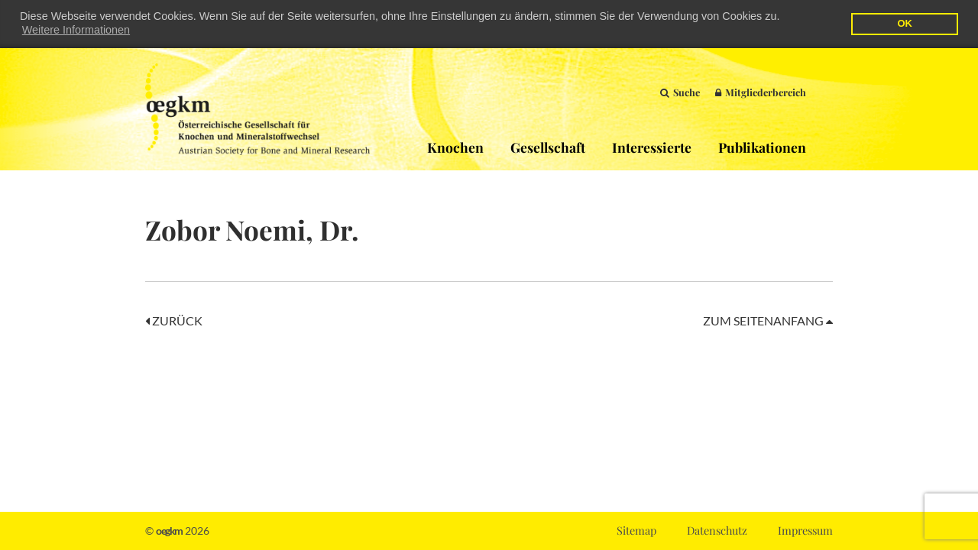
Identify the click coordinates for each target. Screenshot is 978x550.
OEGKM (257, 108)
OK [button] (904, 23)
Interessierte (651, 146)
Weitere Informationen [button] (76, 30)
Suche (680, 91)
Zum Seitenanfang (768, 319)
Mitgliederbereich (760, 91)
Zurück (173, 319)
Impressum (805, 530)
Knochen (455, 146)
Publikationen (762, 146)
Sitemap (636, 530)
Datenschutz (717, 530)
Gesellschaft (547, 146)
